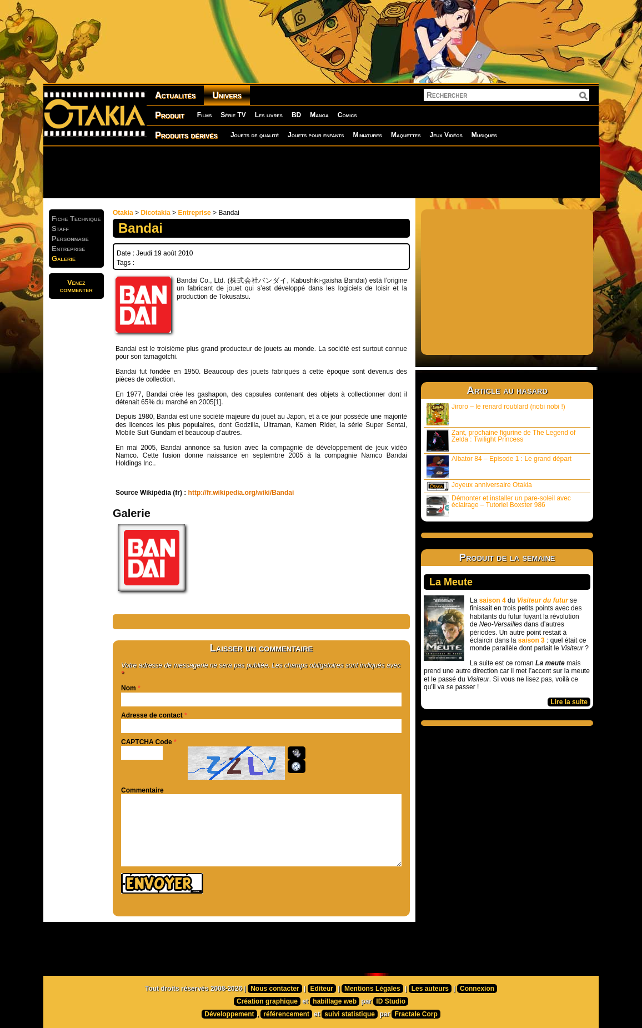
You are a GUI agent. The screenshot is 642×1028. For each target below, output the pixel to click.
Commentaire (142, 790)
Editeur (321, 988)
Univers (227, 95)
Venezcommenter (76, 286)
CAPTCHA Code (146, 742)
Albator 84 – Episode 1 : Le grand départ (499, 466)
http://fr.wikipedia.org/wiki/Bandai (241, 493)
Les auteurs (430, 988)
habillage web (335, 1001)
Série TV (232, 115)
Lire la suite (569, 702)
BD (296, 115)
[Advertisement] (321, 172)
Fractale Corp (415, 1014)
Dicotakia (155, 213)
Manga (319, 115)
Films (204, 115)
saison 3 (531, 640)
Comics (347, 115)
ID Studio (390, 1001)
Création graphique (267, 1001)
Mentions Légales (372, 988)
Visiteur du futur (542, 600)
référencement (286, 1014)
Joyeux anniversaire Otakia (479, 486)
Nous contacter (274, 988)
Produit (169, 115)
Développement (229, 1014)
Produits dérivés (186, 135)
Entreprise (194, 213)
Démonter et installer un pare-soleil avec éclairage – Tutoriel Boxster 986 (499, 505)
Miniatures (367, 135)
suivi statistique (349, 1014)
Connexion (477, 988)
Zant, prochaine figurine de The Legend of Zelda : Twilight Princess (501, 440)
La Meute (451, 582)
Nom (128, 688)
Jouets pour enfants (316, 135)
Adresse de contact (152, 715)
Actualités (175, 95)
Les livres (269, 115)
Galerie (64, 258)
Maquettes (406, 135)
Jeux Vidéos (445, 135)
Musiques (484, 135)
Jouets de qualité (254, 135)
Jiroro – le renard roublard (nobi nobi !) (496, 414)
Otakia (123, 213)
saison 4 (492, 600)
